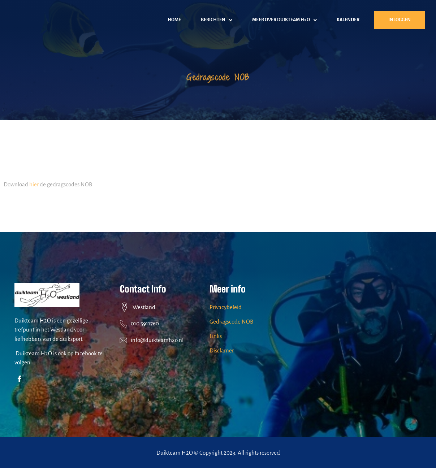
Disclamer (222, 350)
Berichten (216, 20)
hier (34, 187)
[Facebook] (20, 379)
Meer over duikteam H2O (284, 20)
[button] (216, 20)
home (174, 19)
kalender (348, 19)
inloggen (399, 19)
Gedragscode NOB (231, 321)
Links (216, 336)
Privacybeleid (226, 307)
